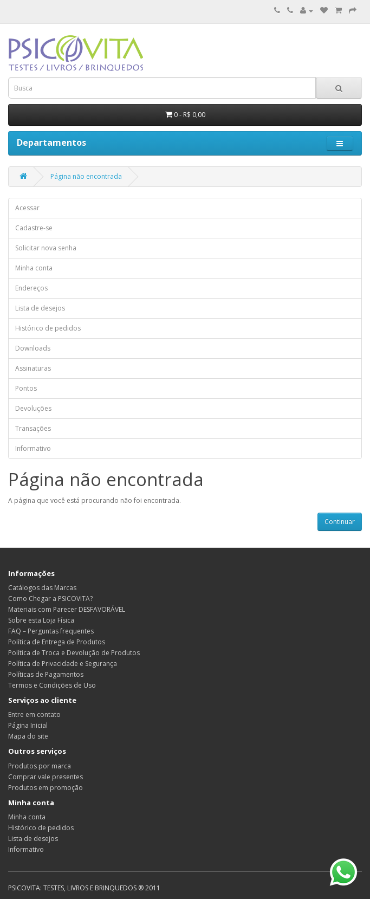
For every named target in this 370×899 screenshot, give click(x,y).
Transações (33, 428)
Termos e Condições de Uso (52, 685)
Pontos (26, 388)
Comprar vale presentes (45, 776)
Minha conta (34, 268)
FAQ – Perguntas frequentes (51, 631)
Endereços (31, 288)
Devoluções (33, 408)
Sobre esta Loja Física (41, 620)
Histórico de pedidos (48, 328)
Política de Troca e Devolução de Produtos (74, 652)
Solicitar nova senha (45, 248)
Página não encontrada (86, 176)
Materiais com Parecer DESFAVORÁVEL (66, 609)
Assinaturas (33, 368)
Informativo (33, 448)
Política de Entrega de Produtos (56, 641)
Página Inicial (28, 725)
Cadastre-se (34, 227)
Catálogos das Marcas (42, 587)
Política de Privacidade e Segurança (62, 663)
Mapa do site (28, 736)
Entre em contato (34, 714)
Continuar (339, 521)
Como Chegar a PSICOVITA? (50, 598)
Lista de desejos (40, 308)
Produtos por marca (39, 766)
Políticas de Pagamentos (45, 674)
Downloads (32, 348)
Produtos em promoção (45, 787)
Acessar (27, 207)
